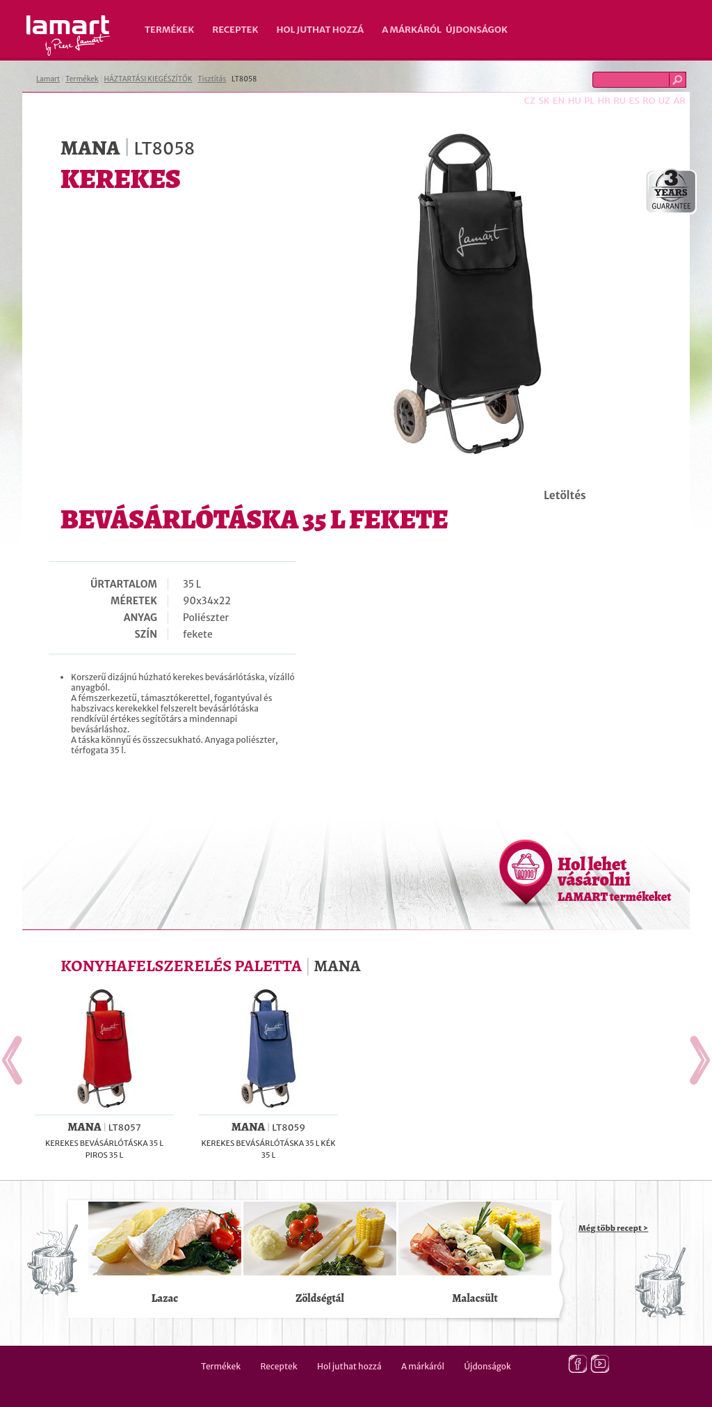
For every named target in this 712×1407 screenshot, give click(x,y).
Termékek (169, 30)
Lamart (68, 35)
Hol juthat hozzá (320, 30)
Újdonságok (477, 30)
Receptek (235, 30)
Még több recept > (613, 1228)
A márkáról (412, 30)
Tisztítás (211, 79)
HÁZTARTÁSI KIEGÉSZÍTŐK (148, 79)
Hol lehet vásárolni (614, 878)
